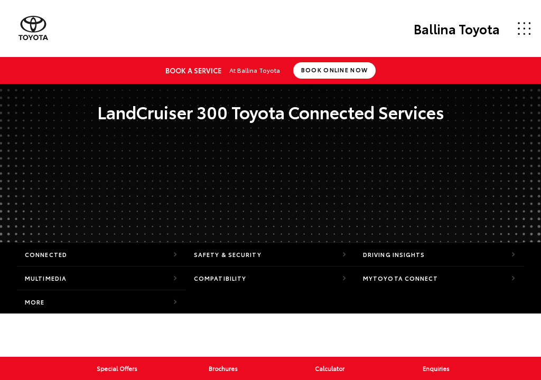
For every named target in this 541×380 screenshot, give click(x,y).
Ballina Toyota (457, 28)
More (34, 302)
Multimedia (46, 278)
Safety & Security (228, 254)
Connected (46, 254)
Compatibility (220, 278)
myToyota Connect (401, 278)
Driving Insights (394, 254)
